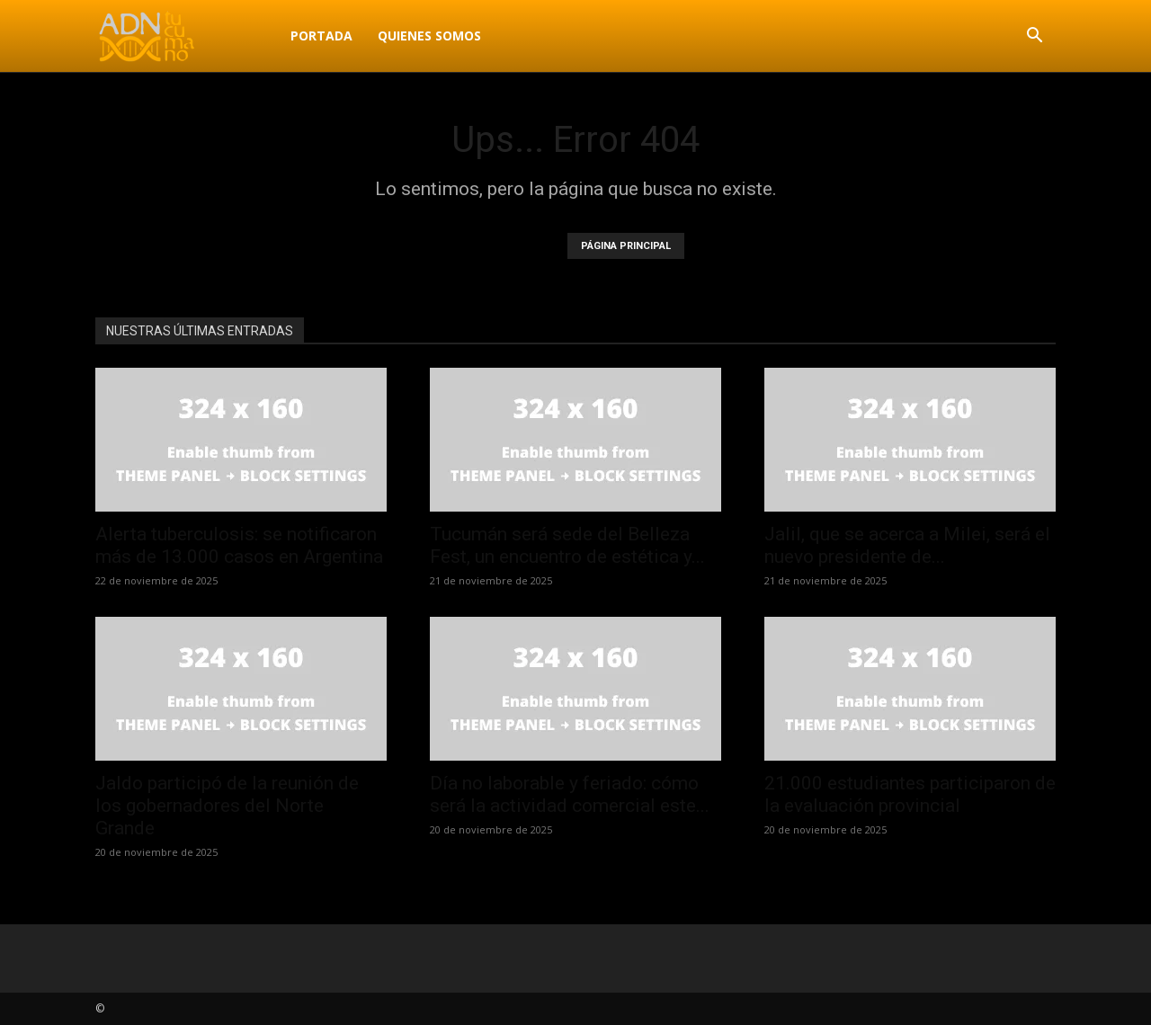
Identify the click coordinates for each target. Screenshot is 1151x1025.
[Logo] (186, 36)
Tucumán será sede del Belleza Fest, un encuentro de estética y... (567, 545)
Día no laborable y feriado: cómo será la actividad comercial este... (569, 794)
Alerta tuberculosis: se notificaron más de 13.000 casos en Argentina (239, 545)
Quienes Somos (429, 35)
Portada (321, 35)
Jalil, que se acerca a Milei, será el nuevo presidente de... (907, 545)
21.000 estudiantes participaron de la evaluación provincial (910, 794)
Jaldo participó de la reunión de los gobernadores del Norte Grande (227, 805)
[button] (1034, 37)
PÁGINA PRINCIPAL (626, 246)
